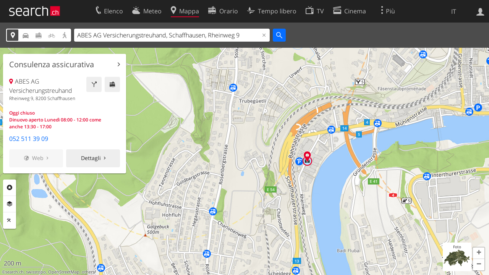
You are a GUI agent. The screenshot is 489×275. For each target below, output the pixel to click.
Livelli (9, 204)
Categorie (9, 188)
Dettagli (91, 158)
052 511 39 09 (28, 138)
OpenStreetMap (63, 272)
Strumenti (9, 220)
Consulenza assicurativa (51, 64)
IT (453, 11)
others (88, 272)
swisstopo (36, 272)
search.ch (14, 272)
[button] (478, 253)
